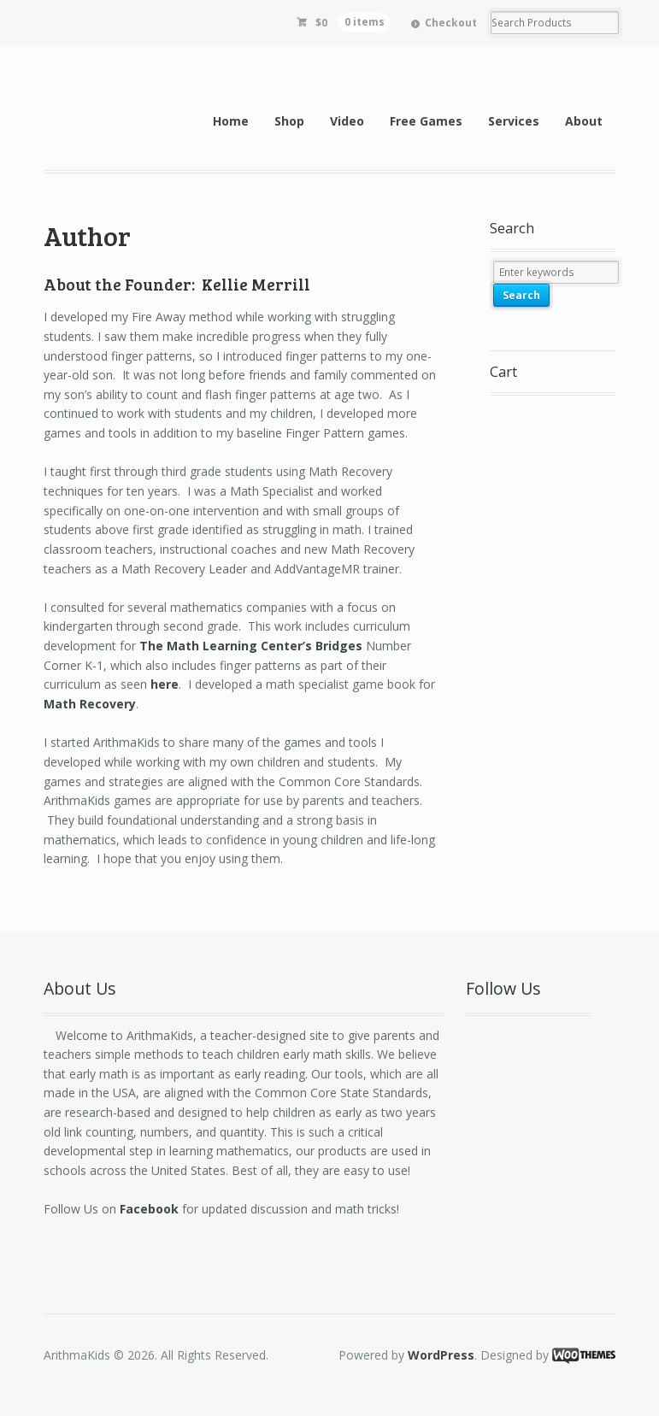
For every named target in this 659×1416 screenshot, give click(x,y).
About (584, 121)
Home (231, 121)
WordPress (441, 1355)
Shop (289, 121)
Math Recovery (90, 704)
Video (347, 121)
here (164, 684)
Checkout (451, 22)
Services (513, 121)
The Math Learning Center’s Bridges (250, 645)
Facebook (149, 1209)
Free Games (426, 121)
